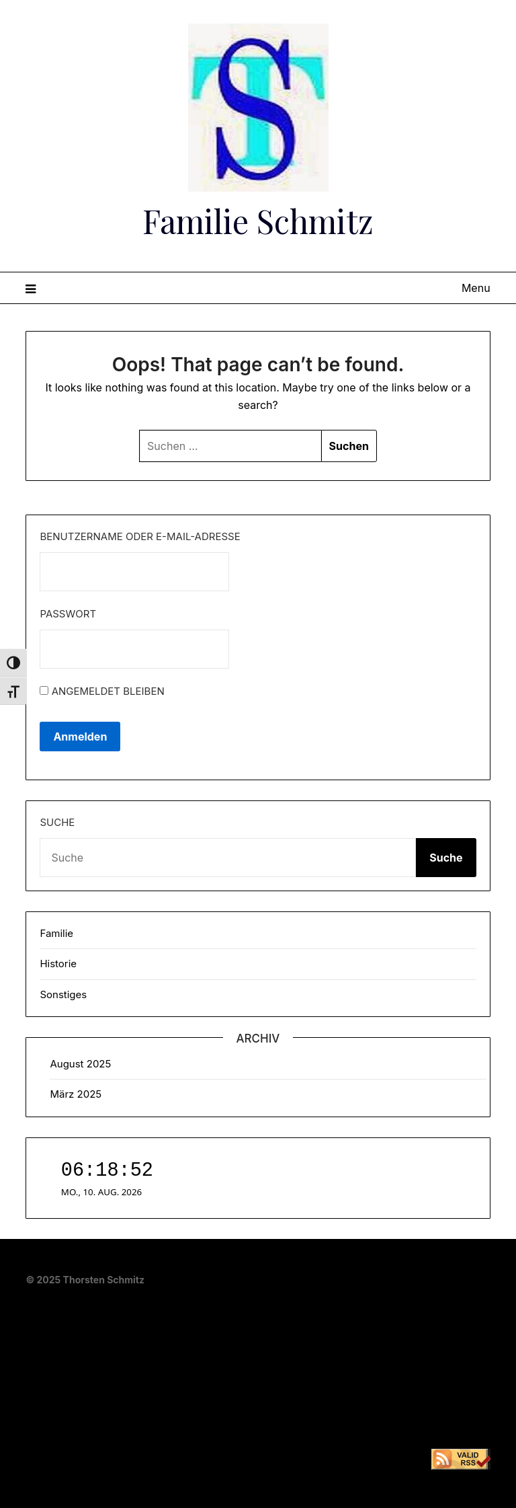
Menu (476, 288)
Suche (57, 822)
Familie (56, 933)
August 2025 (80, 1063)
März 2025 (75, 1094)
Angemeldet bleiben (102, 691)
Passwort (68, 613)
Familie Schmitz (258, 220)
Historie (58, 963)
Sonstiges (63, 994)
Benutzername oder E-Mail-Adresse (140, 536)
